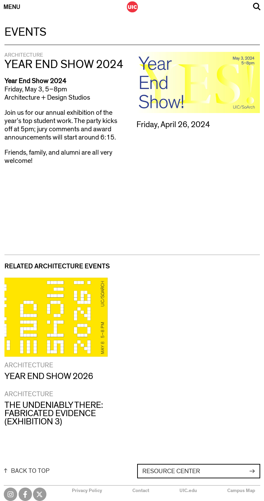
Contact (140, 490)
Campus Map (241, 490)
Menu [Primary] (11, 7)
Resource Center (171, 471)
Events (25, 32)
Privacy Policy (87, 490)
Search (257, 7)
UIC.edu (188, 490)
